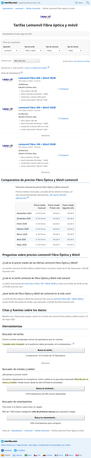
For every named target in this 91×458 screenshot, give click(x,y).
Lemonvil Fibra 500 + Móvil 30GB (37, 78)
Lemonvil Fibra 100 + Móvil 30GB (37, 144)
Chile (37, 455)
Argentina (17, 455)
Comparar (63, 89)
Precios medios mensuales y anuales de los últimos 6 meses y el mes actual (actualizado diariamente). (44, 194)
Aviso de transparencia (12, 73)
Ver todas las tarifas (82, 61)
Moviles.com (9, 441)
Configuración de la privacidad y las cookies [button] (54, 445)
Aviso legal (33, 445)
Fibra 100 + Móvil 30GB (45, 283)
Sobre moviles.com (8, 445)
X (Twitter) (19, 450)
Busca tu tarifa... (45, 350)
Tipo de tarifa (29, 47)
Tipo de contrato (52, 47)
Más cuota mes (26, 61)
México (69, 455)
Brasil (28, 455)
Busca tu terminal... (45, 388)
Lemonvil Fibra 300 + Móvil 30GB (37, 107)
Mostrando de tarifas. (25, 67)
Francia (59, 455)
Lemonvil (19, 8)
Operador (6, 47)
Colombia (47, 455)
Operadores (7, 8)
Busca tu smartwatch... (45, 417)
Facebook (6, 450)
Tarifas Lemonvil (33, 8)
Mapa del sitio (22, 445)
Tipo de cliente (72, 47)
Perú (79, 455)
